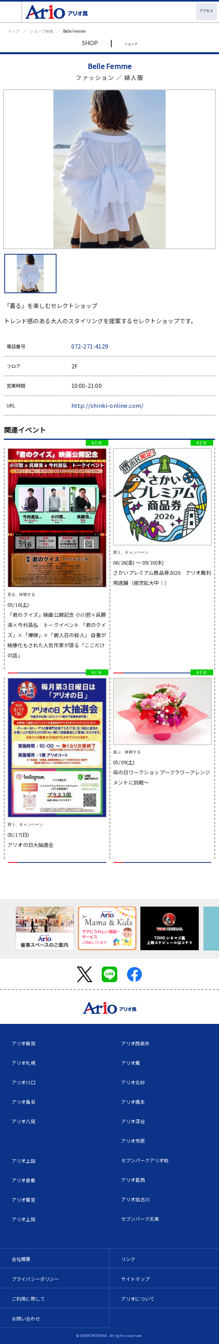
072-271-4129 (89, 346)
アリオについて (137, 1298)
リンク (128, 1258)
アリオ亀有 (23, 1101)
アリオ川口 (23, 1082)
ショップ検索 (41, 31)
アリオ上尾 (23, 1219)
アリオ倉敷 (23, 1180)
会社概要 (21, 1258)
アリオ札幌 (23, 1062)
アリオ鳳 (130, 1062)
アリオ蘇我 (23, 1043)
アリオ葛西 (133, 1179)
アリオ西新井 (135, 1043)
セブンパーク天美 (140, 1218)
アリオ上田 (23, 1160)
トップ (13, 31)
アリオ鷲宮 (23, 1199)
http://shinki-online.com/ (107, 405)
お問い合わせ (26, 1318)
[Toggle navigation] (11, 12)
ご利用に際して (28, 1298)
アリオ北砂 (133, 1082)
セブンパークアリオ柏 (145, 1160)
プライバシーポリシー (35, 1278)
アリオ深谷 (133, 1121)
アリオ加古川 (135, 1199)
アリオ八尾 (23, 1121)
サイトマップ (135, 1278)
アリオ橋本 (133, 1101)
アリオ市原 (133, 1140)
